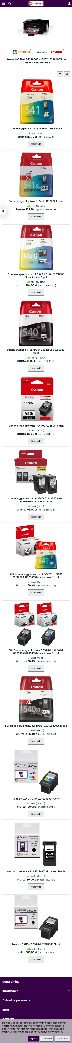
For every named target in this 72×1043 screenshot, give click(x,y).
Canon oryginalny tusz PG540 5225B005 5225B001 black (36, 351)
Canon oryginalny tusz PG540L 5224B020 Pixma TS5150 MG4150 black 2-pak (36, 500)
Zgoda (33, 1038)
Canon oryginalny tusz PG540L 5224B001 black (36, 425)
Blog (36, 1010)
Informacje (36, 991)
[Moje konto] (69, 3)
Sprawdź (36, 143)
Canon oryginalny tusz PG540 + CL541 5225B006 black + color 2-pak (36, 276)
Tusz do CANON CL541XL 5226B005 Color (36, 798)
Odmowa (47, 1038)
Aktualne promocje (36, 1000)
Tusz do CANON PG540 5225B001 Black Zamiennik (36, 871)
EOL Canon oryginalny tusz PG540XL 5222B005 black (36, 725)
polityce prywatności (51, 1031)
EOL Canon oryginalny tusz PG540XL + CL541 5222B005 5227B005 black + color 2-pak (36, 576)
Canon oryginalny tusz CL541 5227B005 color (36, 128)
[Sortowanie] (67, 74)
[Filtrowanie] (60, 74)
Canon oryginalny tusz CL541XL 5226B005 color (36, 201)
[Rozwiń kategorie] (3, 3)
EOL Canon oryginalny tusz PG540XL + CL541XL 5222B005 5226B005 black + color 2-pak (36, 652)
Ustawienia (62, 1038)
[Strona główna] (36, 3)
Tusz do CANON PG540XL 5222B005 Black (36, 944)
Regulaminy (36, 982)
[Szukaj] (10, 3)
